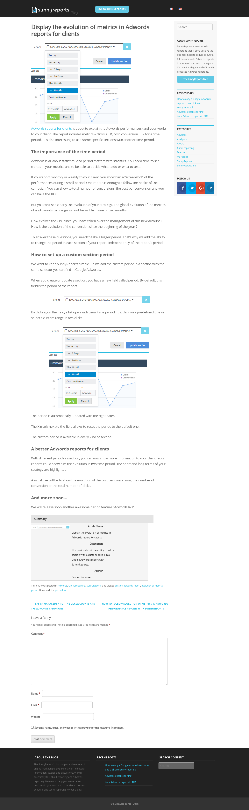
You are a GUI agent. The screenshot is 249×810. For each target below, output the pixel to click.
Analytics (182, 139)
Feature (181, 152)
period (34, 590)
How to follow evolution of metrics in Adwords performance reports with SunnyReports (135, 606)
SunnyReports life (186, 165)
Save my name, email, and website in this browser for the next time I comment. (79, 727)
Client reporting (76, 585)
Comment (38, 633)
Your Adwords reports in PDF (192, 116)
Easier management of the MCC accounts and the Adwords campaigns (63, 606)
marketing (182, 156)
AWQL (180, 143)
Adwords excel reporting (190, 111)
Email (35, 705)
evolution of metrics (152, 585)
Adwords (62, 585)
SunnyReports (94, 585)
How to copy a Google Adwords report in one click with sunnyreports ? (194, 103)
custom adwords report (127, 585)
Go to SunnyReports (112, 9)
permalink (60, 590)
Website (35, 717)
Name (35, 693)
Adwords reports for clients (51, 128)
